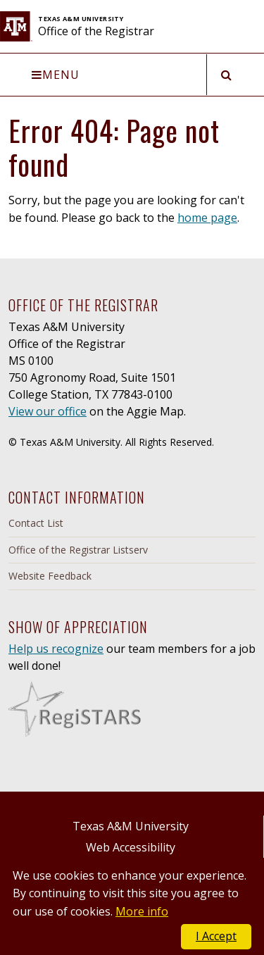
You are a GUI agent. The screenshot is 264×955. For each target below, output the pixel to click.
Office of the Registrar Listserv (78, 549)
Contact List (35, 523)
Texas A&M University (131, 826)
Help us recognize (55, 648)
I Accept (216, 936)
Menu (56, 74)
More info (141, 911)
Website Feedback (50, 575)
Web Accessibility (130, 847)
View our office (47, 411)
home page (207, 217)
